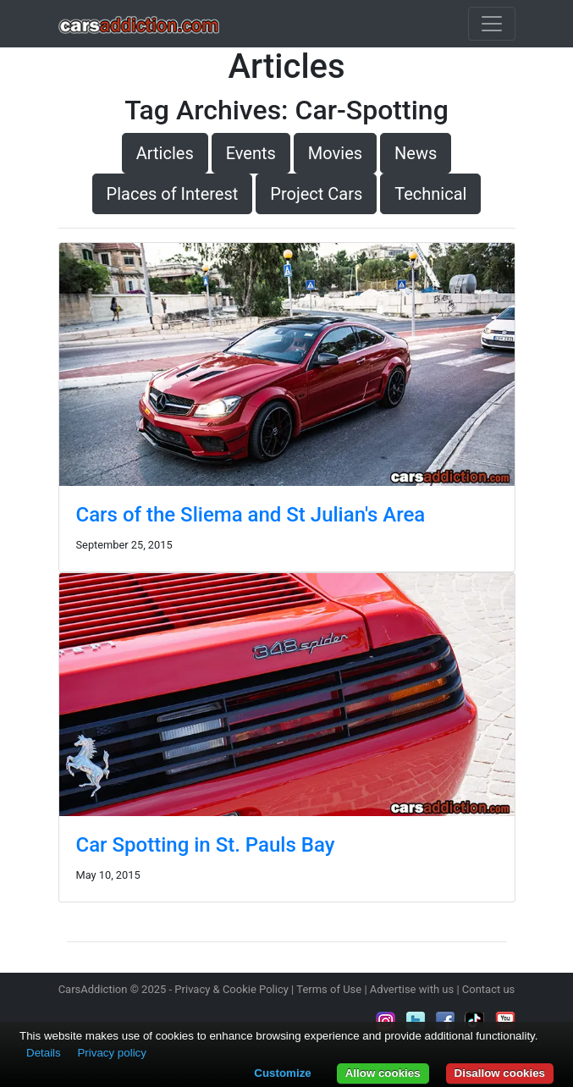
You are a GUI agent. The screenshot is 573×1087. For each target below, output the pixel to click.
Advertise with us (412, 989)
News (415, 153)
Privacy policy (111, 1052)
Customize (282, 1073)
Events (251, 153)
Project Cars (316, 194)
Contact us (488, 989)
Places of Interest (173, 194)
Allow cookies (383, 1073)
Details (43, 1052)
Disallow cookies (500, 1073)
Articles (165, 153)
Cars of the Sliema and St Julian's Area (251, 515)
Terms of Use (328, 989)
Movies (335, 153)
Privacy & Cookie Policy (231, 989)
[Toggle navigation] (491, 24)
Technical (430, 194)
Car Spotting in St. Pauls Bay (205, 845)
